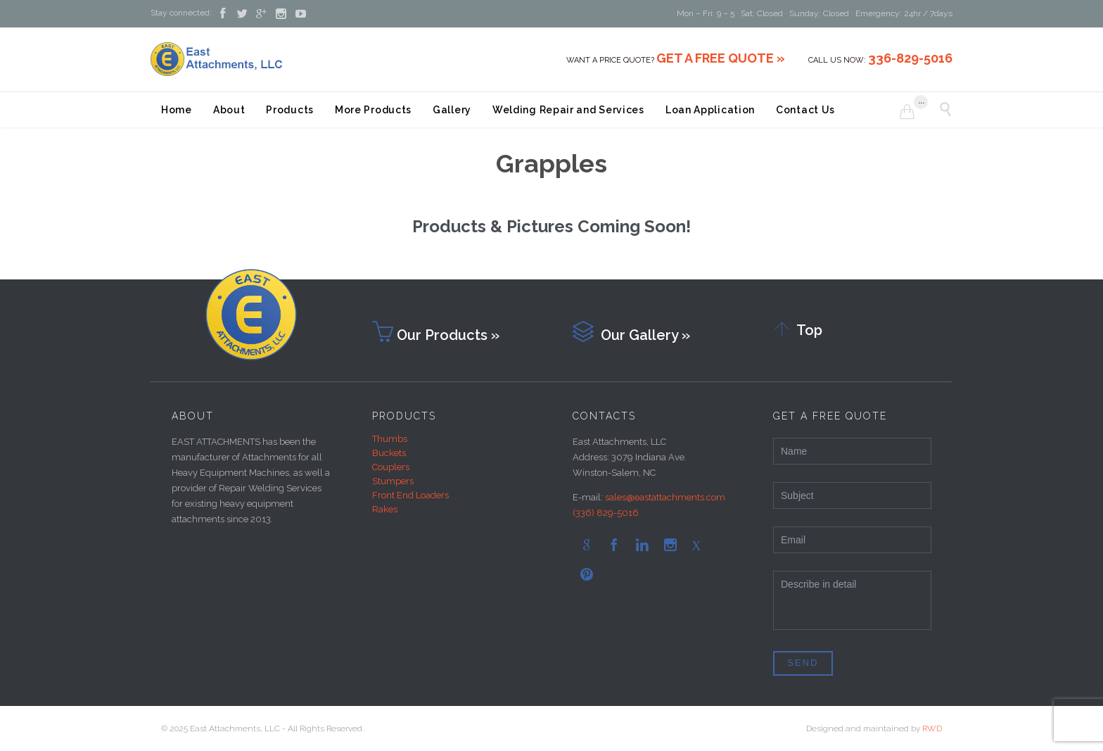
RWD (932, 728)
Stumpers (393, 481)
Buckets (389, 453)
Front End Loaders (410, 495)
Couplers (390, 467)
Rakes (384, 509)
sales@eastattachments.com (665, 497)
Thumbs (389, 439)
